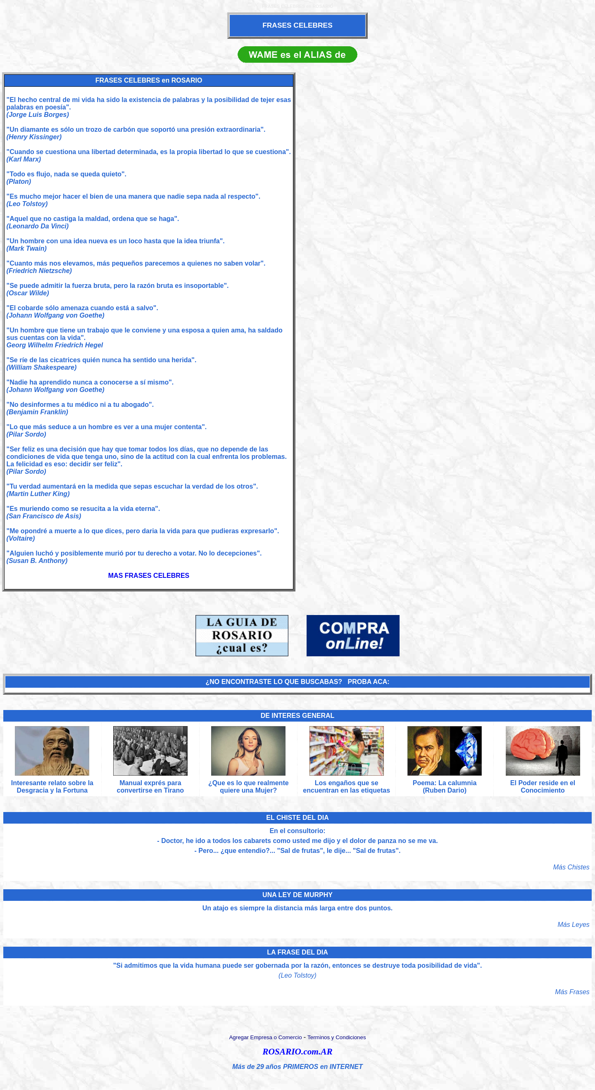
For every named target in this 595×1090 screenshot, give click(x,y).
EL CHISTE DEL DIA (297, 817)
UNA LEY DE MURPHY (297, 894)
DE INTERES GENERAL (298, 715)
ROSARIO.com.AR (297, 1052)
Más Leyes (573, 924)
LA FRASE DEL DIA (297, 952)
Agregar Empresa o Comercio (265, 1037)
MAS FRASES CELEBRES (148, 575)
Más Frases (572, 991)
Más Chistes (571, 867)
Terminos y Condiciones (336, 1037)
